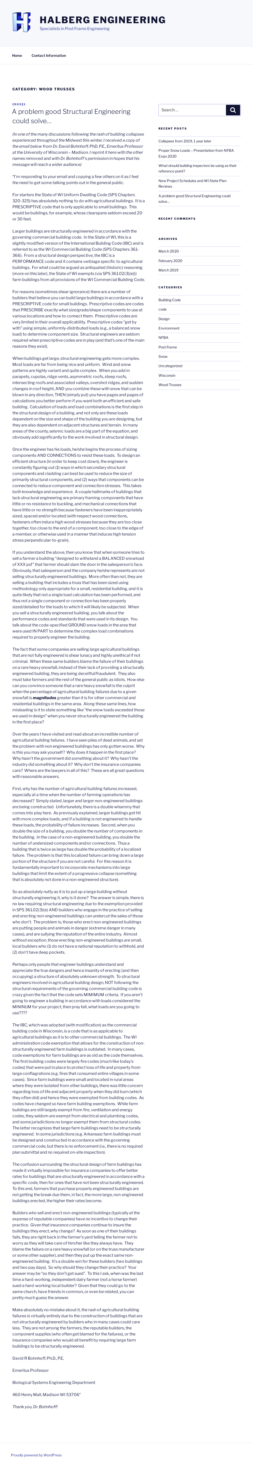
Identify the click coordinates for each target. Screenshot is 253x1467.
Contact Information (49, 55)
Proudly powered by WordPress (36, 1455)
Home (17, 55)
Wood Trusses (169, 385)
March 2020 (168, 251)
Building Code (169, 300)
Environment (168, 328)
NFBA (163, 337)
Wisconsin (166, 375)
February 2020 (170, 261)
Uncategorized (170, 366)
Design (164, 319)
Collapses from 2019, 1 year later (184, 141)
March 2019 (168, 270)
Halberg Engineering (103, 20)
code (162, 309)
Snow (163, 356)
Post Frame (167, 347)
